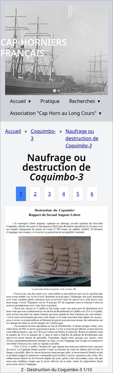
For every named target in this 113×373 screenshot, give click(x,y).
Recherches (84, 101)
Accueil (20, 101)
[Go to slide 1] (54, 90)
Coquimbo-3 (43, 135)
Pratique (50, 101)
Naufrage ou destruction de (81, 138)
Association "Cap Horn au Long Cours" (55, 113)
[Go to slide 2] (59, 90)
